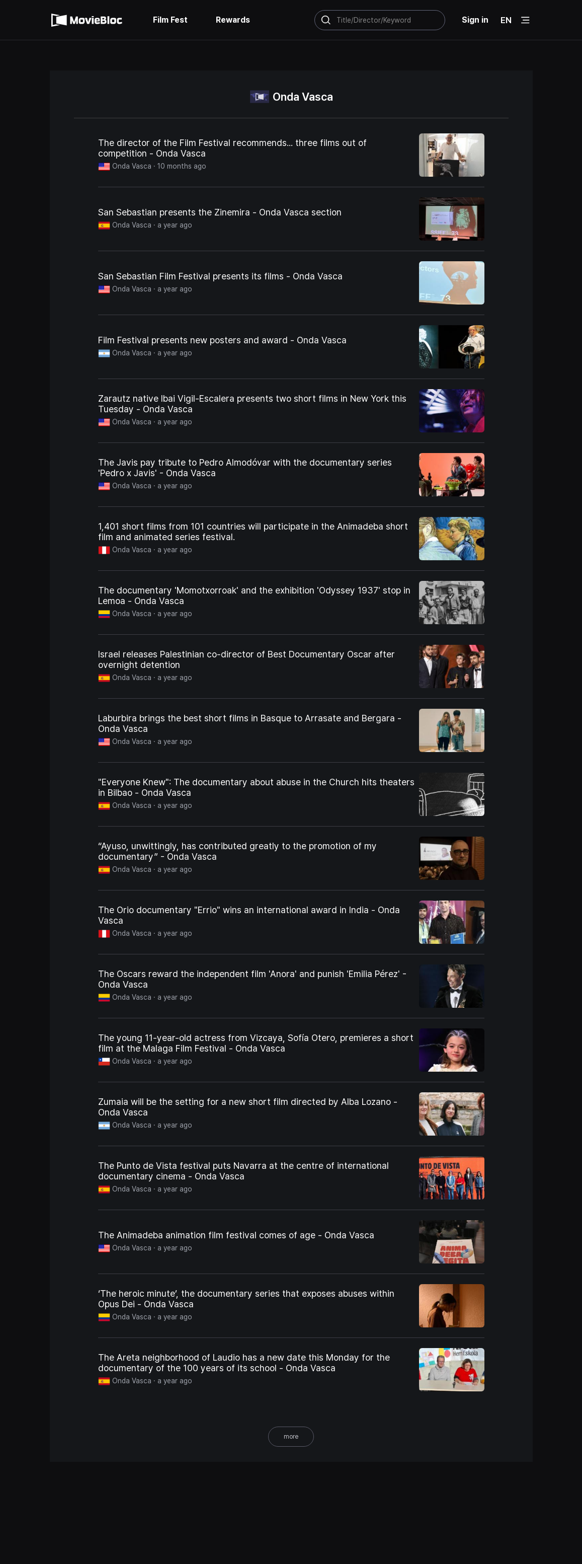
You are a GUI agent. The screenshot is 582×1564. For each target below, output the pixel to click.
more (291, 1436)
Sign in (475, 20)
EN (506, 20)
